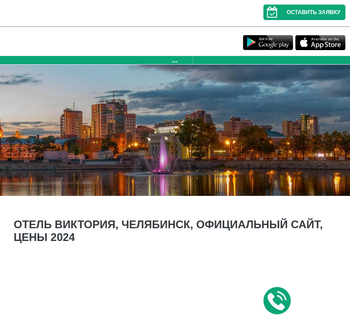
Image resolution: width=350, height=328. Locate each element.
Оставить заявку (301, 12)
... (175, 60)
